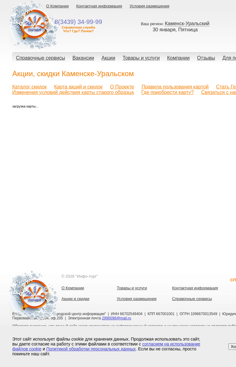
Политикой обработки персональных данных (91, 348)
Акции (108, 58)
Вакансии (83, 58)
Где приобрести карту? (167, 92)
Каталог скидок (29, 86)
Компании (178, 58)
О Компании (57, 6)
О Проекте (122, 86)
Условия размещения (149, 6)
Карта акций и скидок (78, 86)
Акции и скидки (75, 298)
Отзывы (206, 58)
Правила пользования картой (175, 86)
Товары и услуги (141, 58)
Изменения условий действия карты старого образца (73, 92)
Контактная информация (99, 6)
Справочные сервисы (40, 58)
